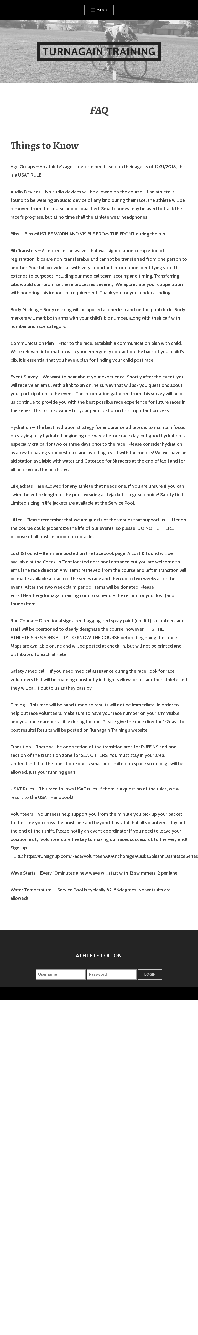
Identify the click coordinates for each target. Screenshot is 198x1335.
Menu (102, 10)
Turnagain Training (99, 51)
